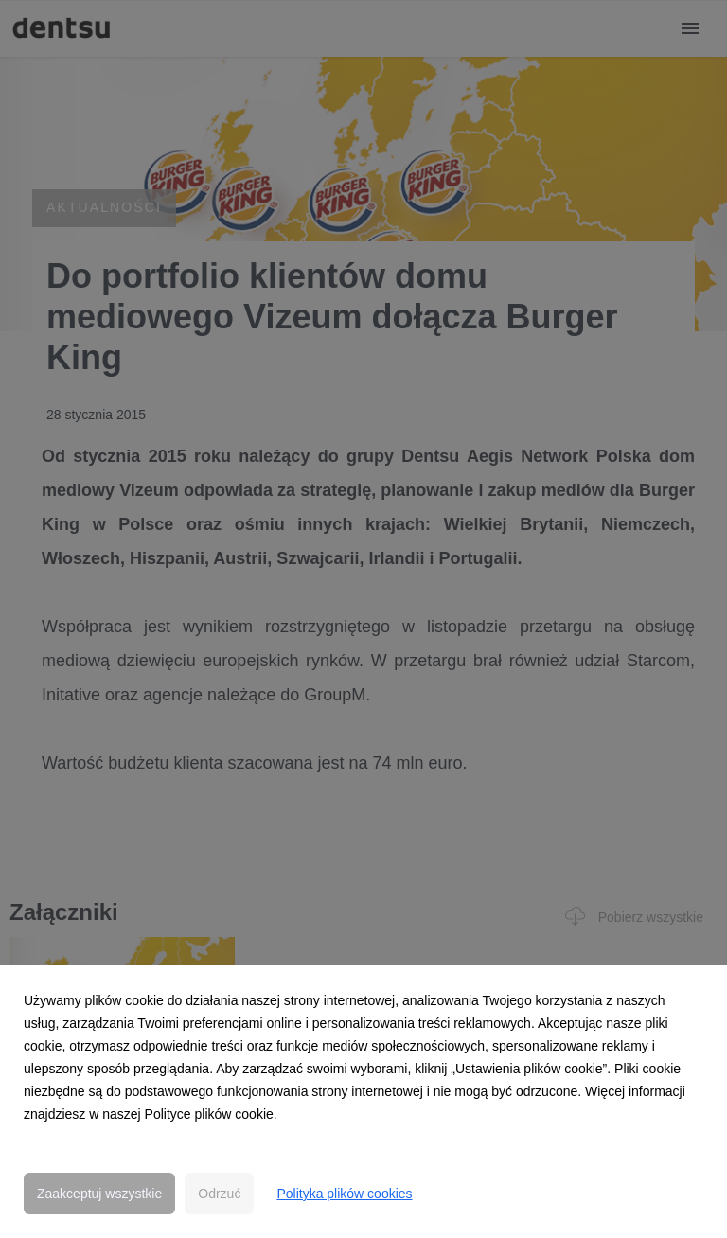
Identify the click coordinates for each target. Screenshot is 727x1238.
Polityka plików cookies (344, 1193)
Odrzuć (219, 1193)
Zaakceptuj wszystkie (99, 1193)
